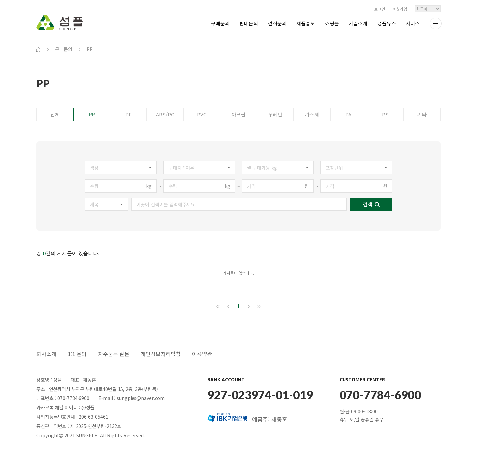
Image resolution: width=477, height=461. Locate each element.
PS (385, 114)
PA (348, 114)
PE (128, 114)
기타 (422, 114)
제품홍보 (305, 23)
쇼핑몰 (332, 23)
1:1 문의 (77, 354)
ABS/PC (165, 114)
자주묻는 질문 (113, 354)
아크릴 (238, 114)
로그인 (379, 9)
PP (92, 114)
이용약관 (202, 354)
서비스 (413, 23)
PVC (201, 114)
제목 (94, 204)
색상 (94, 167)
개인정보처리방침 (161, 354)
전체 (55, 114)
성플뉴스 (386, 23)
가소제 (312, 114)
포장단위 (334, 167)
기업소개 (358, 23)
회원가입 (400, 9)
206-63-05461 (93, 416)
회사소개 (46, 354)
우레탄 (275, 114)
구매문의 (220, 23)
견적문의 (277, 23)
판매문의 (248, 23)
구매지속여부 (181, 167)
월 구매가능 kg (262, 167)
